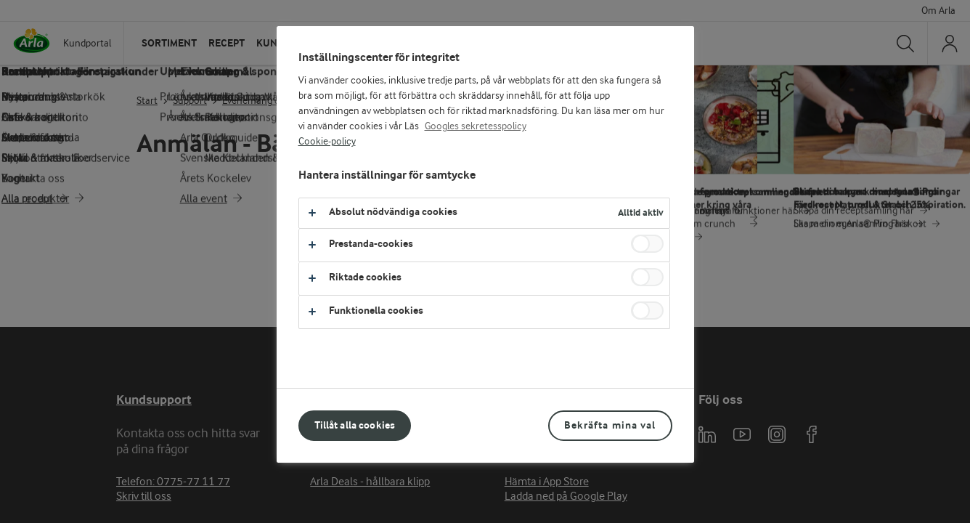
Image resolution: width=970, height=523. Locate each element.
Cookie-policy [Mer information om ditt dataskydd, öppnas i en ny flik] (327, 142)
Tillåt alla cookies (355, 425)
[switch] (647, 244)
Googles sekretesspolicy (475, 126)
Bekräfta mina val (610, 425)
